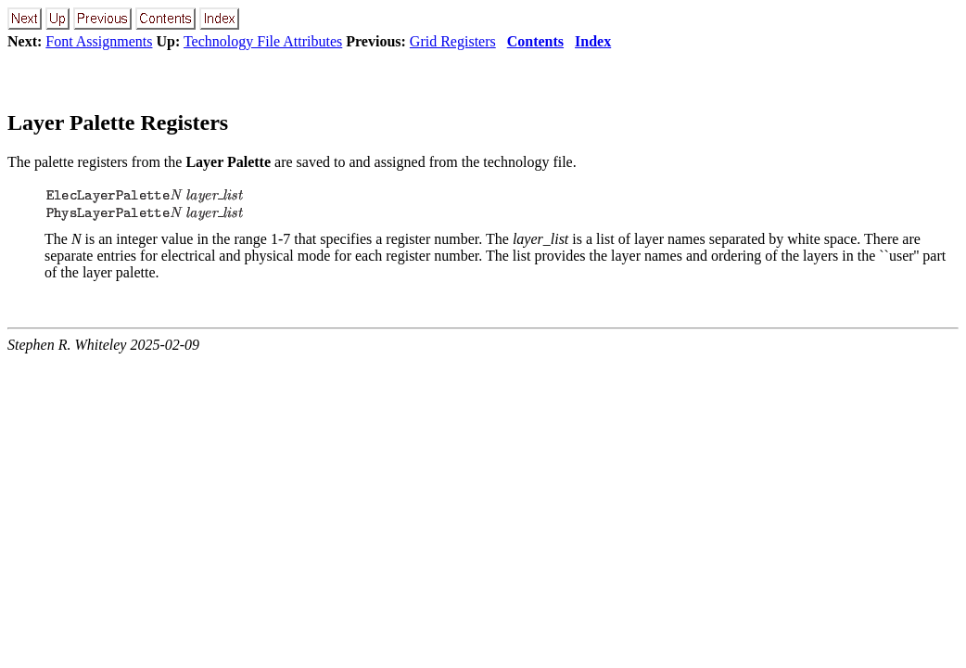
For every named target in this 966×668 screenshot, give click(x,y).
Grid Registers (453, 41)
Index (593, 41)
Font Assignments (98, 41)
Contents (535, 41)
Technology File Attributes (263, 41)
